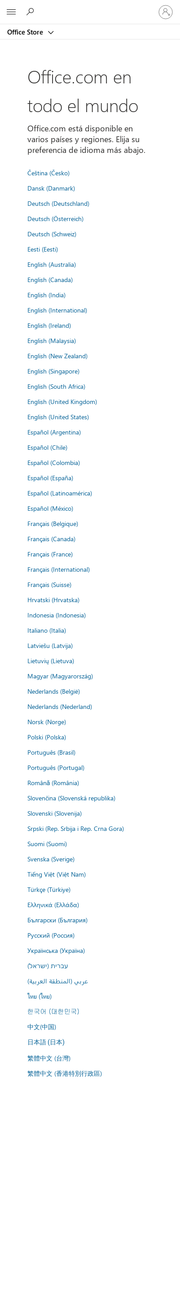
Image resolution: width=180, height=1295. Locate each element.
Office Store (26, 31)
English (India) (46, 294)
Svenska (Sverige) (51, 858)
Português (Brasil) (51, 751)
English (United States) (58, 416)
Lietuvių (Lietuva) (50, 660)
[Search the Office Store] (31, 11)
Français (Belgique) (52, 523)
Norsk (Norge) (46, 721)
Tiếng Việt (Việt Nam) (56, 873)
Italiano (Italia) (46, 630)
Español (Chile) (47, 447)
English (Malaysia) (51, 340)
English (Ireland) (49, 325)
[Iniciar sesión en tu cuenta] (165, 12)
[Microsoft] (90, 6)
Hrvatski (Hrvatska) (53, 599)
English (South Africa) (56, 386)
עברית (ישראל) (47, 965)
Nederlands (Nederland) (59, 706)
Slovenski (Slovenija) (54, 812)
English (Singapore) (53, 370)
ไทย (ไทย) (39, 995)
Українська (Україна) (56, 950)
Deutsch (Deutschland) (58, 203)
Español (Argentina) (54, 431)
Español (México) (50, 508)
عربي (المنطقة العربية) (57, 980)
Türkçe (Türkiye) (48, 889)
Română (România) (53, 782)
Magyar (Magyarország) (60, 675)
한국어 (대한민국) (53, 1011)
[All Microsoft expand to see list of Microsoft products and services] (11, 12)
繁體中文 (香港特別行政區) (64, 1073)
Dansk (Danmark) (51, 187)
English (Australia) (51, 264)
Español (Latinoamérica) (59, 492)
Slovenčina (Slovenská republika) (71, 797)
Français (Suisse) (49, 584)
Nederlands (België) (53, 691)
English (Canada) (50, 279)
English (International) (57, 309)
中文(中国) (41, 1026)
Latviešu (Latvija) (50, 645)
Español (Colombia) (53, 462)
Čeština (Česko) (48, 172)
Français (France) (50, 553)
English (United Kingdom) (62, 401)
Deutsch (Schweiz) (51, 233)
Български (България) (57, 919)
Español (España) (50, 477)
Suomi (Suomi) (47, 843)
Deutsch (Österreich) (55, 218)
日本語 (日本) (46, 1042)
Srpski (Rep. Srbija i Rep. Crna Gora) (75, 828)
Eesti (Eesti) (42, 248)
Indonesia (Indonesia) (56, 614)
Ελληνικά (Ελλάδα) (53, 904)
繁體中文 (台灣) (48, 1057)
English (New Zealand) (57, 355)
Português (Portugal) (55, 767)
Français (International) (58, 569)
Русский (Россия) (51, 934)
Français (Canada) (51, 538)
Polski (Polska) (46, 736)
